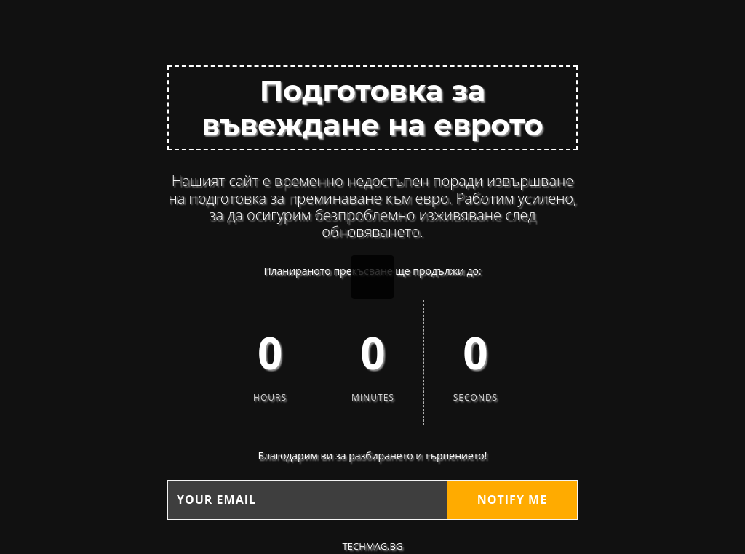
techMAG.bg (373, 546)
